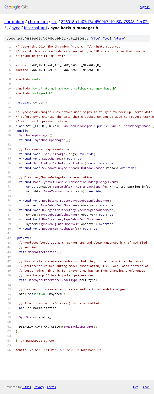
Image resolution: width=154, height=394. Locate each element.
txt (135, 387)
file (95, 38)
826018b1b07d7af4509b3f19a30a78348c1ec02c (105, 21)
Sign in (145, 7)
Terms (51, 387)
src (54, 21)
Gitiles (26, 387)
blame (119, 38)
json (146, 387)
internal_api (35, 27)
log (107, 38)
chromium (14, 21)
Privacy (39, 387)
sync (16, 27)
